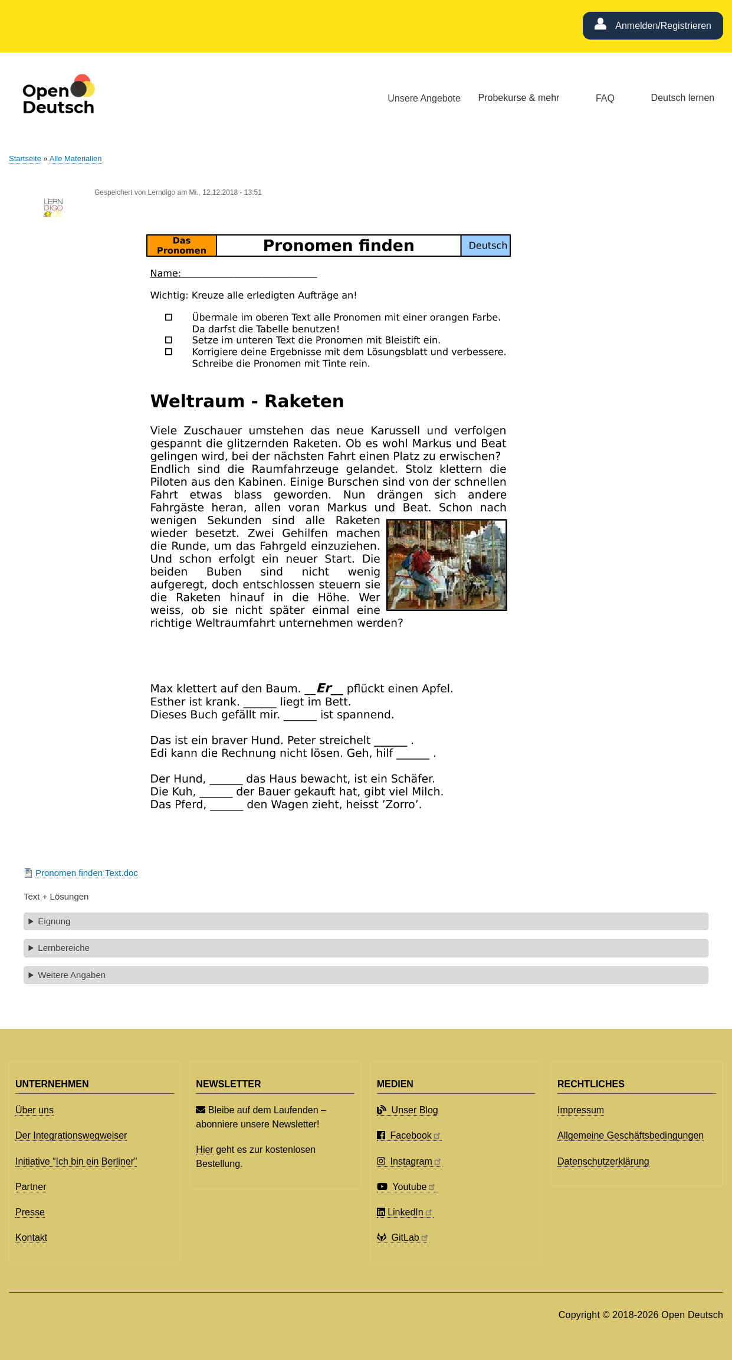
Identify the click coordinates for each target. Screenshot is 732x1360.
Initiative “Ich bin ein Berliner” (76, 1161)
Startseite (25, 158)
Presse (30, 1212)
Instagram (409, 1161)
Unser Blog (407, 1110)
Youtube (407, 1187)
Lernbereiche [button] (63, 948)
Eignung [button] (54, 921)
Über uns (34, 1110)
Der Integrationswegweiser (71, 1135)
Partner (30, 1187)
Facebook (409, 1135)
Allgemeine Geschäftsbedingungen (630, 1135)
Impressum (580, 1110)
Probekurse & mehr (519, 98)
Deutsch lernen (683, 98)
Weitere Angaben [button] (72, 975)
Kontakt (31, 1237)
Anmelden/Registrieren (663, 26)
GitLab (403, 1237)
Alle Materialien (76, 158)
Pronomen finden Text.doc (86, 873)
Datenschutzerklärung (603, 1161)
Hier (204, 1150)
